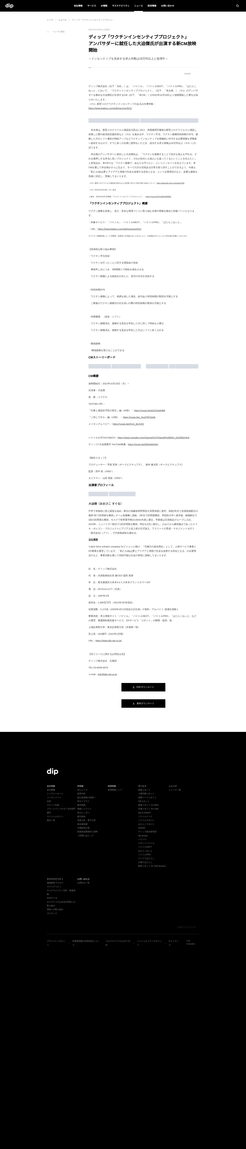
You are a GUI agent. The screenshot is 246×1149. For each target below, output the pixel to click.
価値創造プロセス (55, 1083)
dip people (143, 1035)
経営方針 (81, 994)
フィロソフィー (54, 997)
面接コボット (144, 990)
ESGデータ (52, 1094)
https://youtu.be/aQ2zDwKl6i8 (151, 577)
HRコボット (143, 1001)
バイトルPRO (145, 1055)
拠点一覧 (51, 1020)
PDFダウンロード (143, 887)
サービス (91, 5)
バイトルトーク (145, 1016)
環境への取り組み (55, 1106)
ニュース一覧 (175, 990)
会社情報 (78, 5)
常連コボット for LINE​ (148, 1009)
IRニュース (82, 990)
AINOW (141, 1028)
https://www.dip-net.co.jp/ (110, 841)
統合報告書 (82, 1024)
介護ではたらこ (145, 1062)
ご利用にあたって (85, 1035)
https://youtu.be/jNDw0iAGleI (146, 611)
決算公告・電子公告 (86, 1020)
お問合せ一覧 (83, 1083)
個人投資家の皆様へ (86, 997)
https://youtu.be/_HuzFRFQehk (140, 584)
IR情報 (104, 5)
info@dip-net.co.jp (109, 874)
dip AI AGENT (144, 1013)
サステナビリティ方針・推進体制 (62, 1090)
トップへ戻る (58, 31)
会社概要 (51, 990)
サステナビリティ (120, 5)
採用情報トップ (115, 990)
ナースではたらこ (146, 1058)
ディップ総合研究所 (147, 1032)
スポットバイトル (146, 1043)
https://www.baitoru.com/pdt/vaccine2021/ (112, 108)
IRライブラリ (83, 1001)
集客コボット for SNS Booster (152, 1066)
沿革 (49, 1001)
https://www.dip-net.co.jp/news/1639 (172, 241)
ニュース (138, 5)
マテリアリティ (54, 1087)
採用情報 (151, 5)
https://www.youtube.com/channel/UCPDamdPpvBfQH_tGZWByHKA (156, 604)
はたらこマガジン (146, 1024)
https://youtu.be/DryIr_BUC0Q (129, 591)
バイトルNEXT (144, 1047)
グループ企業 (53, 1005)
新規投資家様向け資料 (87, 1032)
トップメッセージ (55, 994)
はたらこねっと (145, 1051)
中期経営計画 (83, 1028)
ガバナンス (52, 1109)
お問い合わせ (167, 5)
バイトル (142, 1039)
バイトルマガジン (146, 1020)
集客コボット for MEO (148, 1005)
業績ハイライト (84, 1009)
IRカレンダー (83, 1013)
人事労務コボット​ (146, 994)
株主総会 (81, 1016)
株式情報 (81, 1005)
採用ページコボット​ (147, 997)
